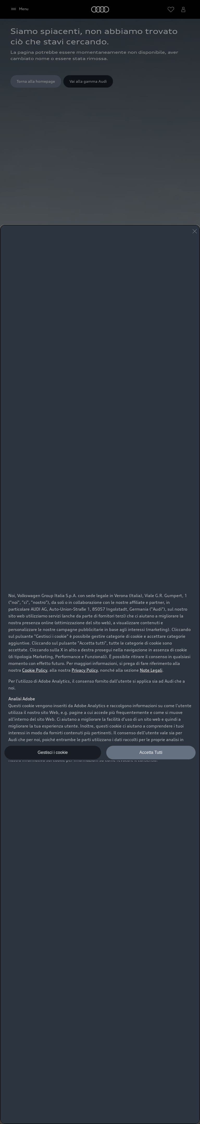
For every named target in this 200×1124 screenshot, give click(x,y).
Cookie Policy (34, 670)
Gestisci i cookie (53, 752)
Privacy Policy (85, 670)
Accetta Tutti (150, 752)
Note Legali (151, 670)
